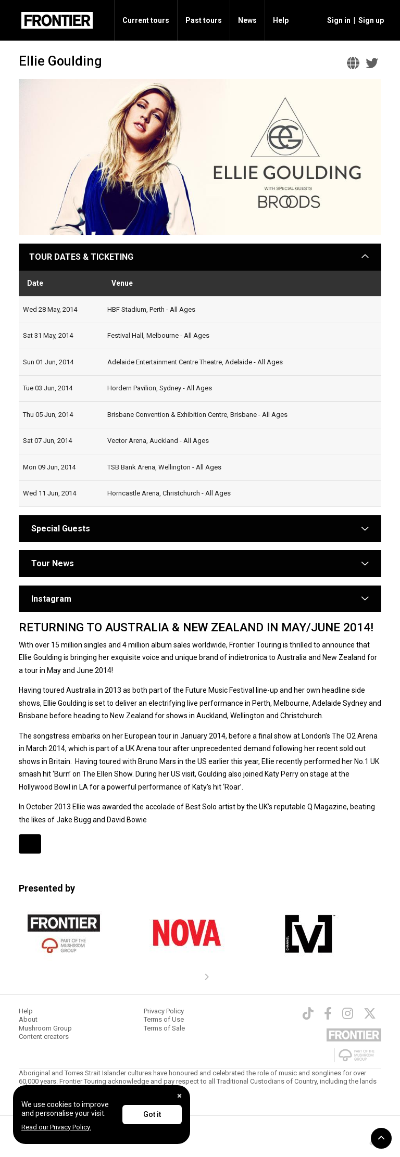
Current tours (145, 20)
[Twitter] (370, 1013)
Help (281, 20)
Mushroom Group (45, 1028)
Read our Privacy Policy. (56, 1127)
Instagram (51, 599)
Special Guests (59, 528)
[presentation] (206, 977)
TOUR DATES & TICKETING (81, 257)
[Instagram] (347, 1013)
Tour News (52, 563)
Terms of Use (164, 1019)
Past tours (203, 20)
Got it (152, 1114)
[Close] (179, 1096)
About (28, 1019)
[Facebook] (328, 1013)
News (247, 20)
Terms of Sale (164, 1028)
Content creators (44, 1036)
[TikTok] (308, 1013)
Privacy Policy (164, 1011)
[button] (337, 20)
